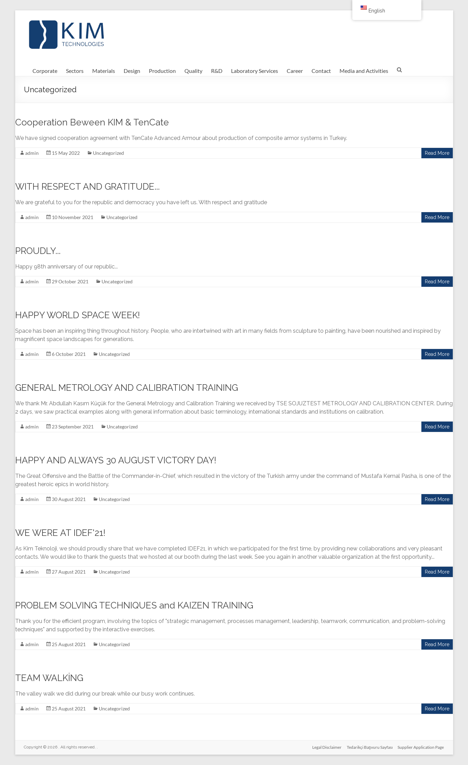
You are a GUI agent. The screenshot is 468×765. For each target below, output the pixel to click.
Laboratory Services (254, 70)
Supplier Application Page (421, 746)
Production (162, 70)
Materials (103, 70)
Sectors (75, 70)
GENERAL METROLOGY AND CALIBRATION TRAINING (126, 387)
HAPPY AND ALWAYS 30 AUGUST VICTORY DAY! (115, 460)
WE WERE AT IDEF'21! (60, 533)
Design (132, 70)
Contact (321, 70)
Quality (193, 70)
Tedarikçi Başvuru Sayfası (370, 746)
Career (295, 70)
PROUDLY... (37, 251)
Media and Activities (364, 70)
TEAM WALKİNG (49, 678)
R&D (216, 70)
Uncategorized (108, 153)
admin (32, 153)
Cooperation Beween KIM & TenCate (92, 122)
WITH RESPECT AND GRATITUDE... (87, 186)
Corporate (44, 70)
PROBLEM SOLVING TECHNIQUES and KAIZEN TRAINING (134, 605)
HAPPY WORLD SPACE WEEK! (77, 315)
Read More (437, 153)
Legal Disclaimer (326, 746)
